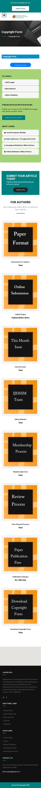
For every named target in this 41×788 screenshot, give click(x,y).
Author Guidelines (11, 95)
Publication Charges (20, 577)
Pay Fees (6, 721)
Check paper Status (10, 748)
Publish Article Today (13, 118)
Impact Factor (8, 710)
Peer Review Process (20, 524)
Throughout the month (19, 139)
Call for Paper (8, 738)
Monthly (15, 132)
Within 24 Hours (19, 145)
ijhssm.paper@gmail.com (22, 3)
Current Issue (20, 367)
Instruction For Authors (20, 262)
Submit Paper (20, 314)
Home (4, 36)
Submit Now (20, 190)
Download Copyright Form (20, 629)
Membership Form (20, 472)
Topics (5, 741)
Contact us (7, 724)
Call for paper (9, 82)
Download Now (20, 65)
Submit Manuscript (9, 714)
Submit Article (20, 8)
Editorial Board (10, 89)
